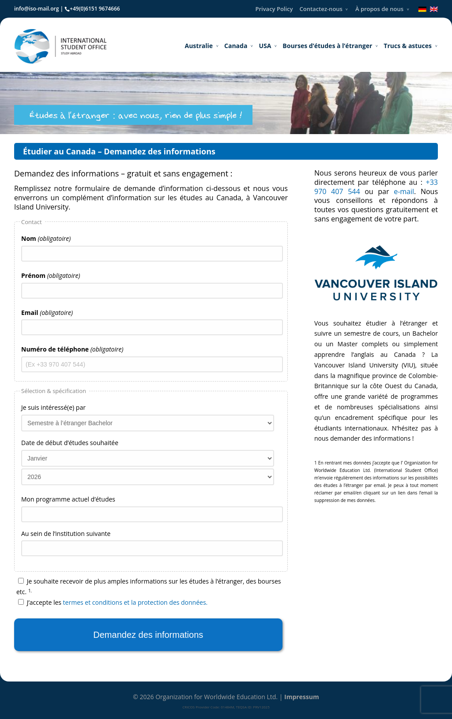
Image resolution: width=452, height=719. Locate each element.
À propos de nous (379, 9)
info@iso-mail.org (36, 8)
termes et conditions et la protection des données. (135, 602)
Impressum (301, 697)
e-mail (404, 191)
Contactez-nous (321, 9)
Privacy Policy (274, 9)
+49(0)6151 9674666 (95, 8)
